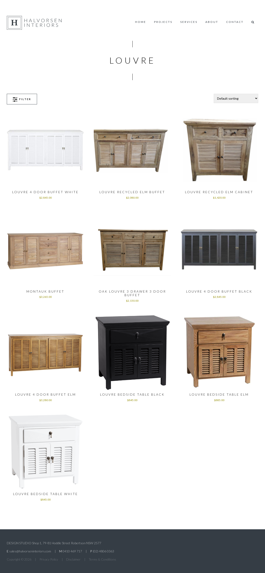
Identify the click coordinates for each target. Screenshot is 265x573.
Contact (235, 22)
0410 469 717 (72, 551)
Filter (22, 99)
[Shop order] (236, 98)
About (211, 22)
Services (188, 22)
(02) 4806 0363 (103, 551)
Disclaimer (73, 559)
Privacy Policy (49, 559)
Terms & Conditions (102, 559)
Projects (163, 22)
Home (140, 22)
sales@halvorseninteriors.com (30, 551)
